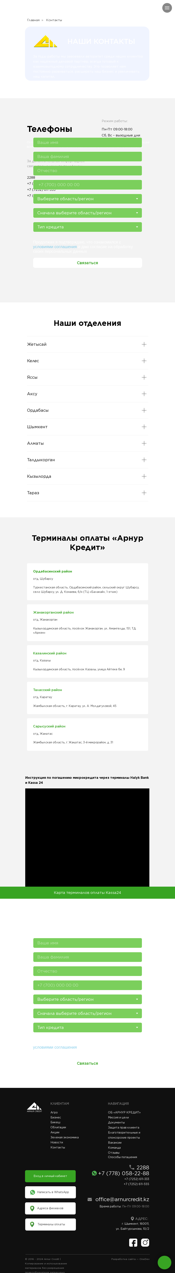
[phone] (87, 185)
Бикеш (55, 1122)
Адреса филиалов (50, 1208)
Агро (54, 1112)
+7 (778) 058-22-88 (123, 1173)
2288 (143, 1167)
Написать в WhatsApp (53, 1192)
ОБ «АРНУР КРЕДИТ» (124, 1112)
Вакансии (115, 1142)
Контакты (57, 1147)
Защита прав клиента (123, 1127)
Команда (114, 1147)
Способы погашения (122, 1157)
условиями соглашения (55, 246)
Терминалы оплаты (51, 1224)
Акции (54, 1132)
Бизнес (55, 1117)
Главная (33, 20)
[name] (87, 142)
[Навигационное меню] (167, 7)
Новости (56, 1142)
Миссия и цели (118, 1117)
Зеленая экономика (64, 1137)
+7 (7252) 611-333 (136, 1179)
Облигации (58, 1127)
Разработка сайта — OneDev (130, 1259)
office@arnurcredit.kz (122, 1199)
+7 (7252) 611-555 (136, 1184)
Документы (116, 1122)
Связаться (87, 262)
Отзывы (113, 1152)
